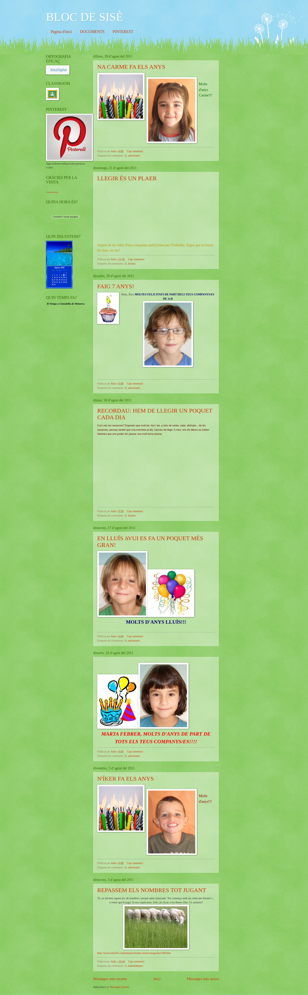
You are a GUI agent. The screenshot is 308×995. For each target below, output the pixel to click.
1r (126, 155)
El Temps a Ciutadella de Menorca (65, 303)
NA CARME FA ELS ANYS (131, 66)
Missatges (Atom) (119, 987)
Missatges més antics (203, 979)
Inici (156, 979)
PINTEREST (123, 31)
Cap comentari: (135, 151)
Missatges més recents (110, 979)
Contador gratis (52, 192)
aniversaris (134, 155)
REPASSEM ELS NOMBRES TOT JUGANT (151, 890)
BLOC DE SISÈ (84, 16)
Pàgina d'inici (61, 31)
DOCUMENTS (92, 31)
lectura (132, 263)
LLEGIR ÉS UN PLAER (127, 178)
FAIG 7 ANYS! (115, 286)
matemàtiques (135, 965)
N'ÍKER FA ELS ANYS (125, 778)
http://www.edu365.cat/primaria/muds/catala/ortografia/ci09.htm (134, 953)
